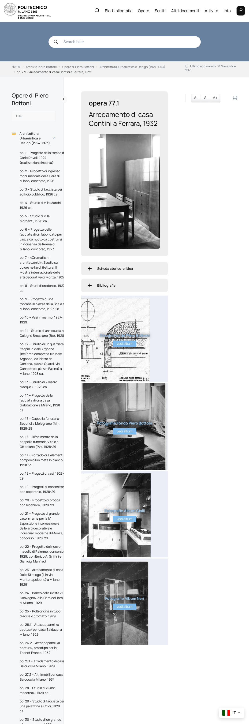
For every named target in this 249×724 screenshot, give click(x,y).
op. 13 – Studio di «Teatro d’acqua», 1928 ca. (38, 384)
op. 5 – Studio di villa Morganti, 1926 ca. (35, 218)
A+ (215, 98)
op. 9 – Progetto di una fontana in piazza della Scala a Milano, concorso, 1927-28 (42, 304)
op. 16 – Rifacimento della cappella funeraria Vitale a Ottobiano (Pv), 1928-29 (39, 442)
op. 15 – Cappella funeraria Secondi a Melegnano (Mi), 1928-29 (40, 423)
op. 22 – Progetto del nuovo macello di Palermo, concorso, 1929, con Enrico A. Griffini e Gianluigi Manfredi (42, 553)
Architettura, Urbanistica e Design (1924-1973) (31, 138)
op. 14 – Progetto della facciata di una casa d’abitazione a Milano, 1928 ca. (40, 402)
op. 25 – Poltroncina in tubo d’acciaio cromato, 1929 (40, 613)
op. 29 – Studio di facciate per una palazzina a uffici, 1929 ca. (42, 706)
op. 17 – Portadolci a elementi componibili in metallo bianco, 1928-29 (41, 460)
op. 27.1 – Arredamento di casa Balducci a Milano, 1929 (42, 663)
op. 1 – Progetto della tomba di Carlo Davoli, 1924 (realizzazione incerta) (42, 157)
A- (196, 98)
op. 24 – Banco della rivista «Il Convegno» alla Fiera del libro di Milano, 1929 (41, 598)
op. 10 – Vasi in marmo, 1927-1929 (41, 319)
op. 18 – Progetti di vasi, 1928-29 (42, 475)
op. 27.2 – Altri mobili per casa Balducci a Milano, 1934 (41, 677)
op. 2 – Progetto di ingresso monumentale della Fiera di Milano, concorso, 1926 (40, 176)
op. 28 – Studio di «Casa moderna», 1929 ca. (38, 690)
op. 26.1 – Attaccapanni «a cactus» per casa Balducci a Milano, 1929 (41, 629)
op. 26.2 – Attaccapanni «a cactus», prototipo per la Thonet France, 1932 (40, 648)
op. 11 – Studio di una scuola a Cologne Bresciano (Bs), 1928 (42, 333)
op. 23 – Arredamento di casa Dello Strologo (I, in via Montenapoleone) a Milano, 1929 (41, 577)
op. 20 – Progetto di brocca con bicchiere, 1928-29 (40, 502)
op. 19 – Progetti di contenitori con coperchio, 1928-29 (42, 489)
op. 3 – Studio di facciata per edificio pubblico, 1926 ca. (41, 191)
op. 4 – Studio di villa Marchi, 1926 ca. (41, 205)
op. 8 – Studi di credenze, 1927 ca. (42, 288)
